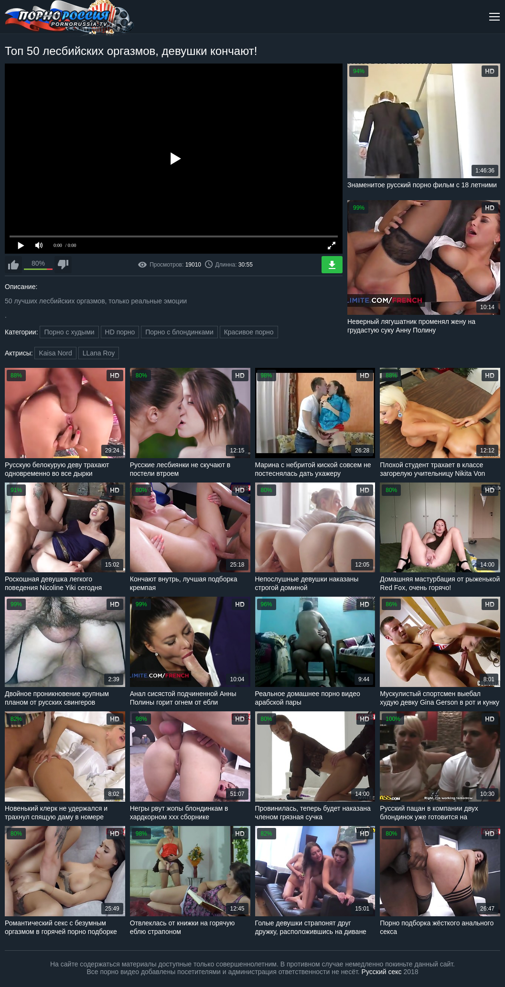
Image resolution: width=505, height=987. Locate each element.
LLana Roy (99, 353)
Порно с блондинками (179, 332)
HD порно (120, 332)
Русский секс (382, 972)
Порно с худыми (69, 332)
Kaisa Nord (55, 353)
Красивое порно (249, 332)
